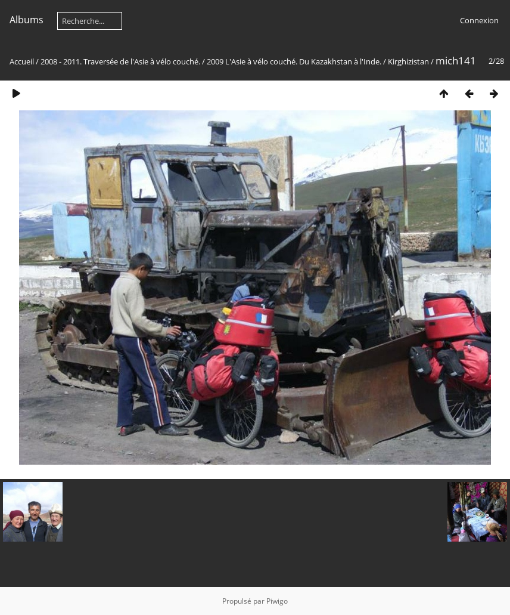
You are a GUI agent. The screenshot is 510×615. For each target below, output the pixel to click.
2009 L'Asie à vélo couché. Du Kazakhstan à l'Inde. (294, 61)
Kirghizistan (408, 61)
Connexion (479, 20)
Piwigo (277, 601)
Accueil (22, 61)
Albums (26, 19)
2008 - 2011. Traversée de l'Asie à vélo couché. (121, 61)
